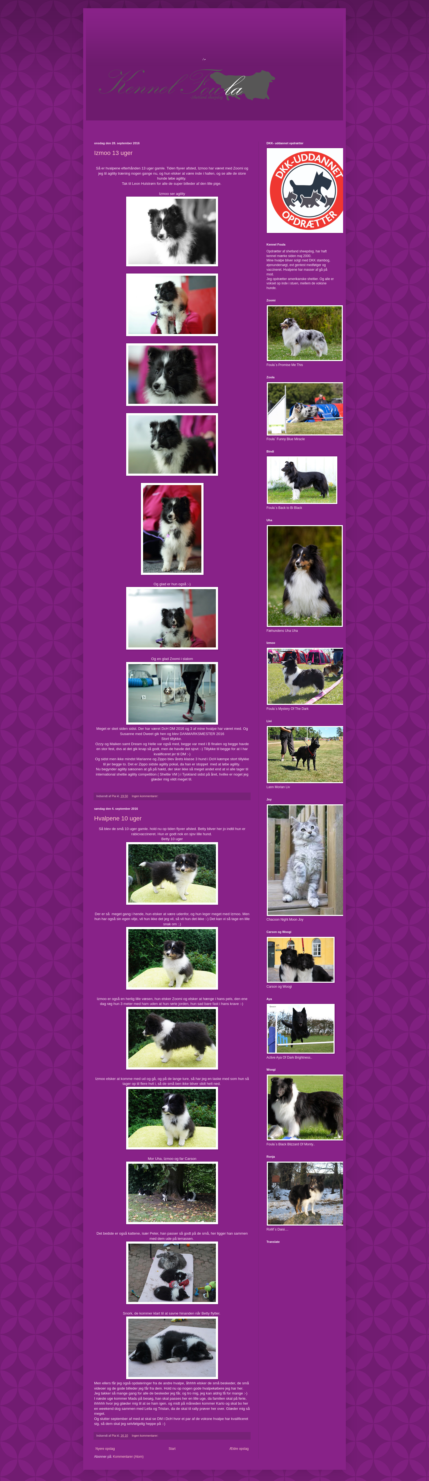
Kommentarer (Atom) (128, 1457)
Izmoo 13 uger (113, 152)
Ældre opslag (239, 1449)
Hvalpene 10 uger (118, 818)
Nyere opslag (105, 1449)
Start (172, 1449)
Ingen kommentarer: (145, 796)
